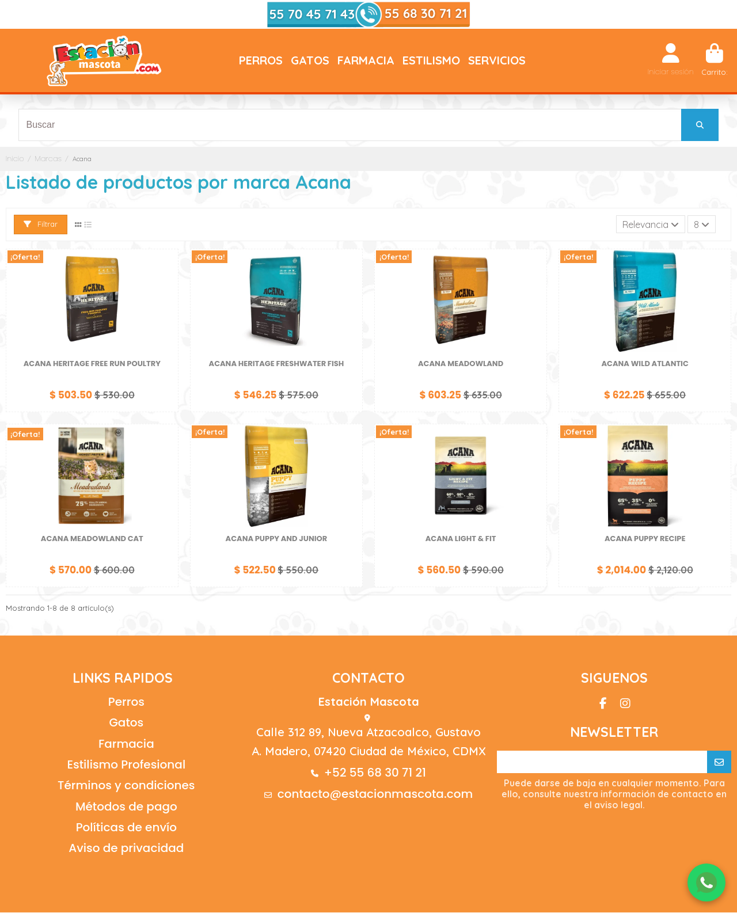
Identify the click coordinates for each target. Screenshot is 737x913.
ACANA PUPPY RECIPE (645, 539)
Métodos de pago (126, 807)
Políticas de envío (126, 828)
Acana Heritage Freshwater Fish (276, 364)
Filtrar (41, 224)
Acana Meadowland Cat (92, 539)
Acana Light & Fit (461, 539)
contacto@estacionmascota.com (375, 795)
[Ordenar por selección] (650, 225)
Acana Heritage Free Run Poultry (92, 364)
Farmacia (126, 744)
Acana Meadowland (460, 364)
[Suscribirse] (719, 762)
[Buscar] (700, 125)
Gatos (126, 723)
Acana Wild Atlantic (645, 364)
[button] (261, 60)
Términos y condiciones (126, 786)
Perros (126, 702)
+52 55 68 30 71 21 (375, 773)
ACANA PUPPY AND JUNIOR (277, 539)
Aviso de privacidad (126, 849)
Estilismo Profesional (126, 765)
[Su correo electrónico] (602, 762)
